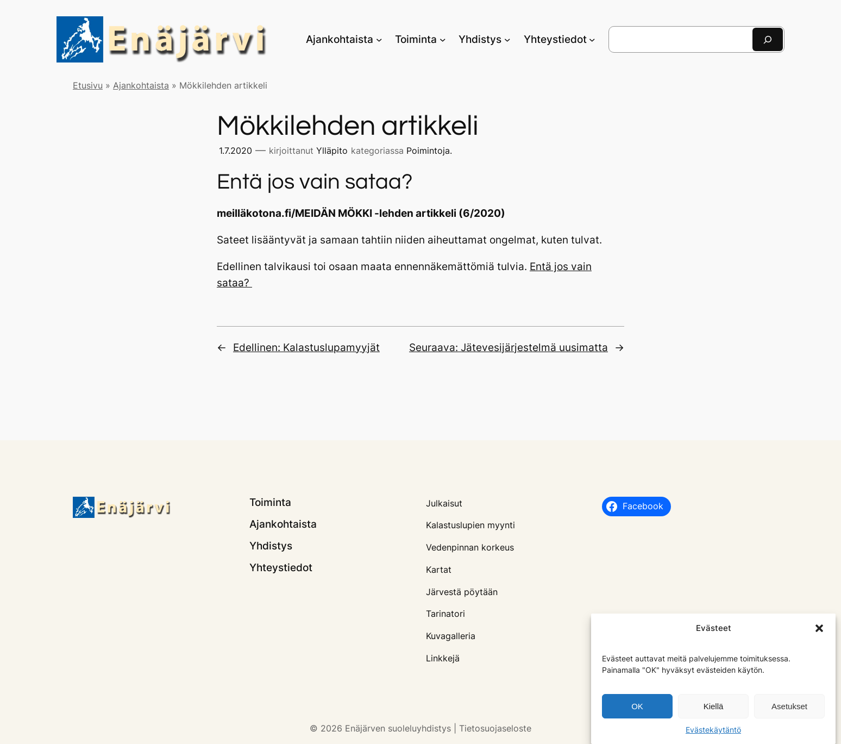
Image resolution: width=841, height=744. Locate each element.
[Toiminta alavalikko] (443, 39)
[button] (819, 633)
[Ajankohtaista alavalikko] (379, 39)
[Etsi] (767, 39)
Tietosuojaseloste (495, 728)
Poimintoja (428, 150)
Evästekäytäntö (713, 734)
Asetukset (789, 711)
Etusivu (88, 85)
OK (637, 711)
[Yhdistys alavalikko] (507, 39)
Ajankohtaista (141, 85)
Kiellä (714, 711)
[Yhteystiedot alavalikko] (592, 39)
